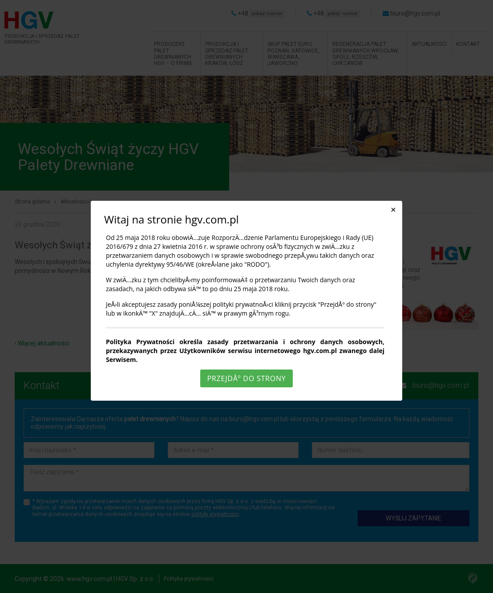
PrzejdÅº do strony (246, 378)
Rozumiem (248, 585)
